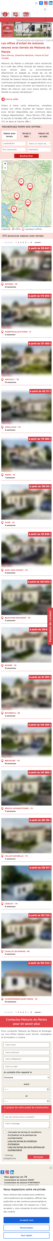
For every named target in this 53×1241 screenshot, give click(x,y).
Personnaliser (26, 1228)
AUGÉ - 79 (10, 522)
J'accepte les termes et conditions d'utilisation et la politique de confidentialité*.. (26, 1141)
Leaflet (26, 226)
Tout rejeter (26, 1235)
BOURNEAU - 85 (12, 713)
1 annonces (10, 477)
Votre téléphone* (13, 1059)
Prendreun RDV (26, 14)
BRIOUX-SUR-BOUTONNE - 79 (19, 808)
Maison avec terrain (10, 134)
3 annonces (10, 620)
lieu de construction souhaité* (20, 1117)
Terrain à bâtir (26, 134)
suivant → (39, 242)
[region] (26, 1213)
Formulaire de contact (50, 626)
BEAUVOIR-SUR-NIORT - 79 (17, 618)
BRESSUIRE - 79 (12, 761)
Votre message (12, 1123)
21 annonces (10, 287)
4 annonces (10, 525)
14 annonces (10, 382)
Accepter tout (26, 1220)
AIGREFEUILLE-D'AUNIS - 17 (18, 332)
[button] (36, 3)
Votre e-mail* (11, 1066)
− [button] (5, 168)
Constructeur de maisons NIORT (19, 1180)
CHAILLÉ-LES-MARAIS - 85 (17, 951)
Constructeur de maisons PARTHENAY (22, 1183)
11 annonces (10, 811)
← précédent (7, 242)
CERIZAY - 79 (11, 903)
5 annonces (10, 335)
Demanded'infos (5, 14)
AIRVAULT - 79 (12, 379)
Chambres (33, 149)
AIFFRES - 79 (11, 284)
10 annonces (10, 1002)
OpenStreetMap (36, 226)
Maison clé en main (43, 134)
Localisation (9, 143)
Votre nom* (10, 1045)
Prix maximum (10, 149)
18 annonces (10, 763)
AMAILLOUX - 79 (13, 427)
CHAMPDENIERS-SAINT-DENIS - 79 (21, 999)
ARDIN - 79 (10, 475)
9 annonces (10, 906)
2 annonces (10, 716)
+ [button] (5, 164)
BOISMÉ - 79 (10, 665)
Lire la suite (12, 99)
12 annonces (10, 668)
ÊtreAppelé (16, 14)
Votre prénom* (12, 1052)
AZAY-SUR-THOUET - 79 (16, 570)
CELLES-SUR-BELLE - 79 (16, 856)
